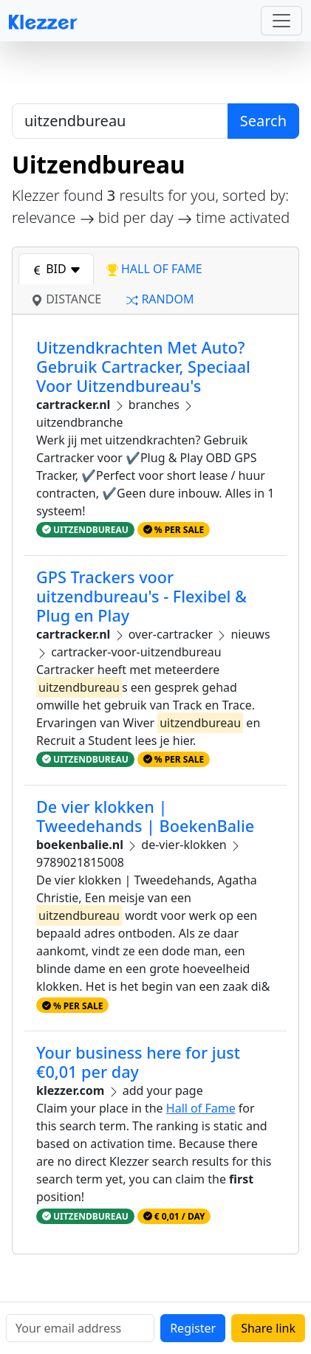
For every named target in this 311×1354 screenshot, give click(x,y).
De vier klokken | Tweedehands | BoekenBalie (145, 816)
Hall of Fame (201, 1108)
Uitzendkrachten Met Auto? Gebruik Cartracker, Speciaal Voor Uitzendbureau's (143, 366)
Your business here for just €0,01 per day (138, 1062)
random (160, 299)
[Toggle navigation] (281, 20)
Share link (268, 1328)
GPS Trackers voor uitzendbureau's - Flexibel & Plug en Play (141, 596)
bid (56, 269)
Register (193, 1328)
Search (263, 121)
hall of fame (154, 269)
